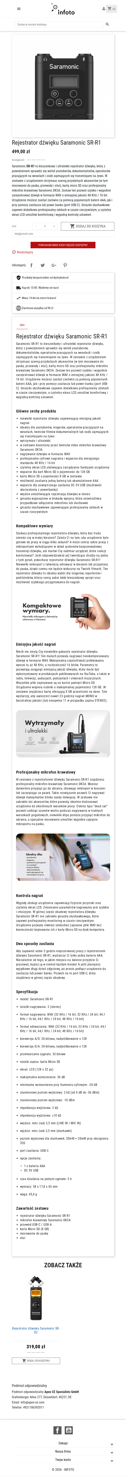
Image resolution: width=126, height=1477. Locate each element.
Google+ (54, 265)
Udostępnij (31, 265)
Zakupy (63, 1443)
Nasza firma (63, 1451)
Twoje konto (63, 1460)
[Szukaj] (59, 24)
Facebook (57, 1430)
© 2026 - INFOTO (63, 1470)
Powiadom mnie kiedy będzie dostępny (63, 245)
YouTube (69, 1430)
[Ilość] (45, 226)
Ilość (14, 226)
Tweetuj (43, 265)
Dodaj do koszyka (88, 226)
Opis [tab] (22, 325)
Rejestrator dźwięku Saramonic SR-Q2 (36, 1330)
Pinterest (65, 265)
